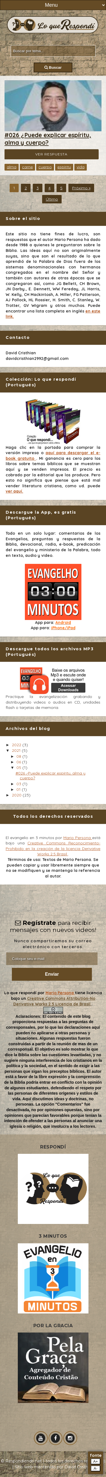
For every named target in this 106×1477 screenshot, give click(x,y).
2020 (17, 795)
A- (95, 1468)
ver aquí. (14, 491)
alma (11, 166)
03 (19, 783)
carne (27, 166)
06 (19, 761)
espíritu (64, 166)
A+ (95, 1461)
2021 (17, 750)
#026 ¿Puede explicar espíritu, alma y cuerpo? (48, 138)
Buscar (53, 67)
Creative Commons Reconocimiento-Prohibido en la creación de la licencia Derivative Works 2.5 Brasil (53, 848)
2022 (17, 744)
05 (19, 767)
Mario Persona (77, 837)
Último (52, 199)
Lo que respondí (21, 992)
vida (81, 166)
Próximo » (81, 187)
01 (19, 789)
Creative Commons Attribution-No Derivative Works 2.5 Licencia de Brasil (54, 1001)
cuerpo (45, 166)
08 (19, 756)
